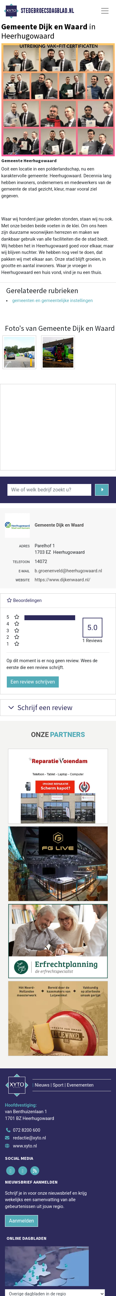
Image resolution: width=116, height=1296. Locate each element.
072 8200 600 (26, 1130)
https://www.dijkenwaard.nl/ (62, 580)
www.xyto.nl (25, 1146)
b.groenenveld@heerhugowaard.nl (68, 571)
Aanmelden (21, 1221)
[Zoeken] (102, 490)
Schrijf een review (39, 707)
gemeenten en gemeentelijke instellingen (52, 300)
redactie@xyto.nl (29, 1138)
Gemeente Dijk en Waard (59, 525)
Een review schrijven (33, 682)
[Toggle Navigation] (105, 10)
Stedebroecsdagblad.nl (47, 11)
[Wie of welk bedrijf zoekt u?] (49, 490)
